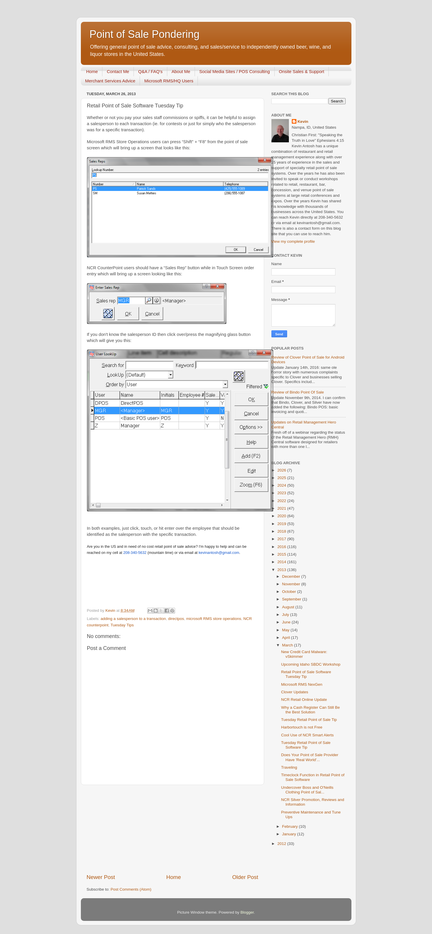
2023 (282, 493)
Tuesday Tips (122, 625)
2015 (282, 554)
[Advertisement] (172, 829)
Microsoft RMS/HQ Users (168, 80)
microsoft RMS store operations (213, 618)
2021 (282, 508)
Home (92, 71)
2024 (282, 485)
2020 (282, 516)
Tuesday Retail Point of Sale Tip (309, 719)
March (288, 645)
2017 (282, 539)
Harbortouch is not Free (301, 727)
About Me (181, 71)
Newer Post (101, 877)
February (290, 826)
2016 (282, 547)
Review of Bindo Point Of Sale (297, 392)
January (289, 834)
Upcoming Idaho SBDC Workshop (310, 664)
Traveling (289, 767)
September (292, 599)
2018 (282, 531)
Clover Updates (294, 692)
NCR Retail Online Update (304, 699)
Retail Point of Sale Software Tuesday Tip (306, 674)
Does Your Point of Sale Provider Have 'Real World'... (309, 757)
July (286, 614)
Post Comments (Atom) (131, 889)
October (289, 591)
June (287, 622)
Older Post (245, 877)
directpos (176, 618)
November (291, 584)
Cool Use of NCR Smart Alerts (307, 735)
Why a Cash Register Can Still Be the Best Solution (310, 709)
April (286, 637)
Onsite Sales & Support (301, 71)
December (291, 576)
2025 (282, 478)
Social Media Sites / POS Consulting (234, 71)
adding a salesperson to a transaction (133, 618)
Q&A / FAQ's (150, 71)
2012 (282, 843)
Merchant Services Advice (110, 80)
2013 (282, 570)
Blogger (247, 912)
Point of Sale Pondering (145, 34)
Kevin (303, 121)
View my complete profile (293, 241)
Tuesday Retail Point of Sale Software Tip (305, 744)
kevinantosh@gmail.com (219, 552)
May (286, 630)
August (289, 607)
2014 (282, 562)
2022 (282, 501)
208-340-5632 (135, 552)
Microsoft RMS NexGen (301, 684)
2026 (282, 470)
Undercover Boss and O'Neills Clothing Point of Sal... (307, 789)
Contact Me (118, 71)
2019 (282, 524)
